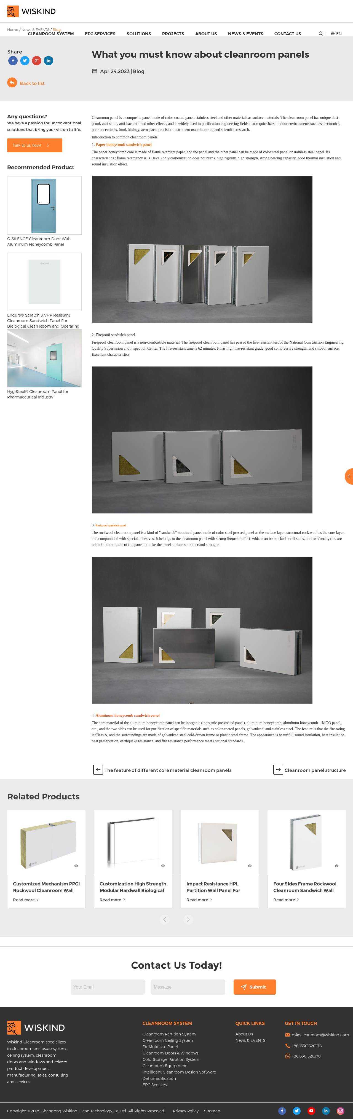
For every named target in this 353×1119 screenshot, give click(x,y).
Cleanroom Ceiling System (168, 1040)
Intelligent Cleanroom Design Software (179, 1072)
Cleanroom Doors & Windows (170, 1053)
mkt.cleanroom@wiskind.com (320, 1034)
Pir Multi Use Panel (160, 1046)
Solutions (139, 33)
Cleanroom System (51, 33)
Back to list (26, 82)
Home (12, 29)
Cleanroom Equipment (164, 1065)
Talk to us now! (31, 145)
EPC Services (100, 33)
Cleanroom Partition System (169, 1034)
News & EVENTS (245, 33)
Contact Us (287, 33)
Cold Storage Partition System (171, 1059)
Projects (173, 33)
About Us (206, 33)
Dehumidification (159, 1078)
